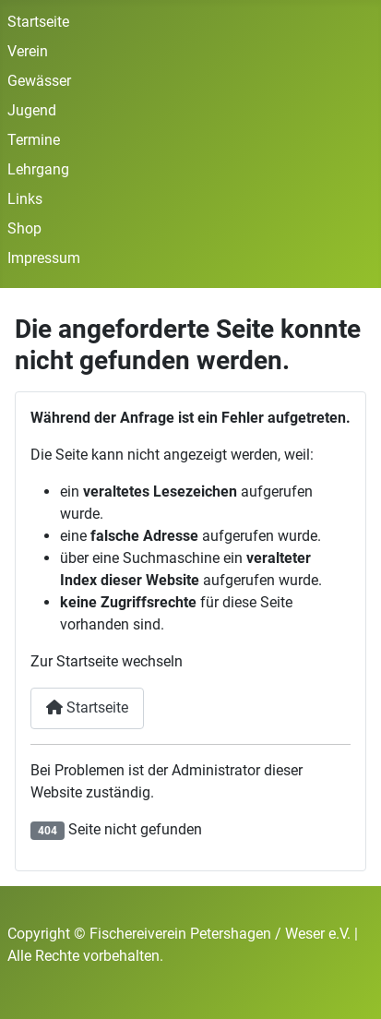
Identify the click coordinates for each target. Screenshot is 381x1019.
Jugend (31, 110)
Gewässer (39, 81)
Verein (27, 51)
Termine (33, 140)
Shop (24, 228)
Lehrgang (38, 169)
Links (24, 199)
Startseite (38, 21)
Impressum (43, 258)
